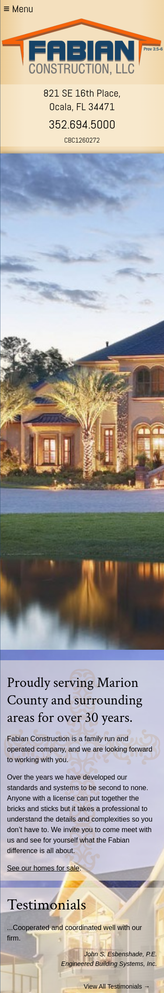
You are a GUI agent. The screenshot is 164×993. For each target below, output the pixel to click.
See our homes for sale (43, 868)
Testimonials (46, 905)
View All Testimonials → (117, 986)
